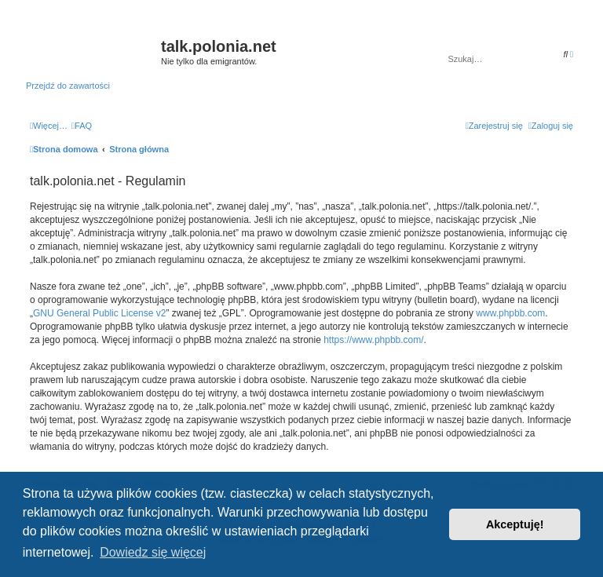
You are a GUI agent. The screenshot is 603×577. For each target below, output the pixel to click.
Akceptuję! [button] (515, 524)
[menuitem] (81, 125)
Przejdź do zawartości (68, 85)
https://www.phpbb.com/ (373, 339)
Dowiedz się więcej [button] (153, 552)
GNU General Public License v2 (99, 313)
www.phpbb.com (510, 313)
